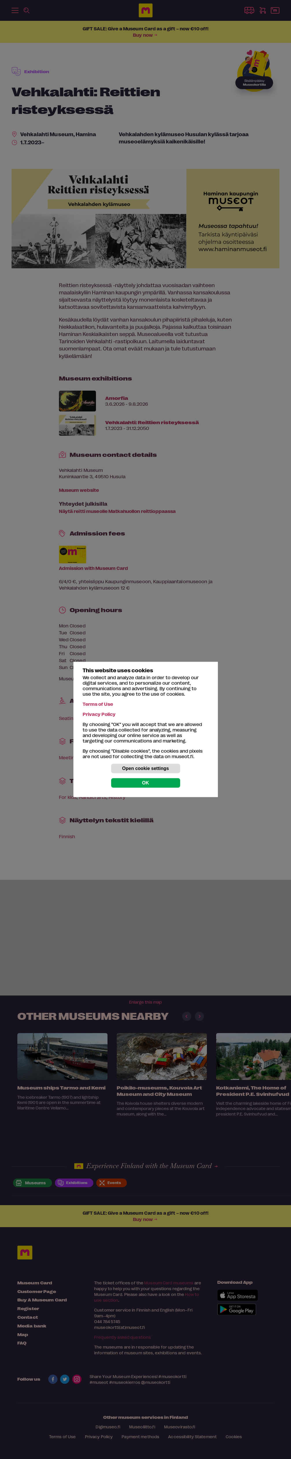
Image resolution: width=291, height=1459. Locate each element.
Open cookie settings (145, 768)
